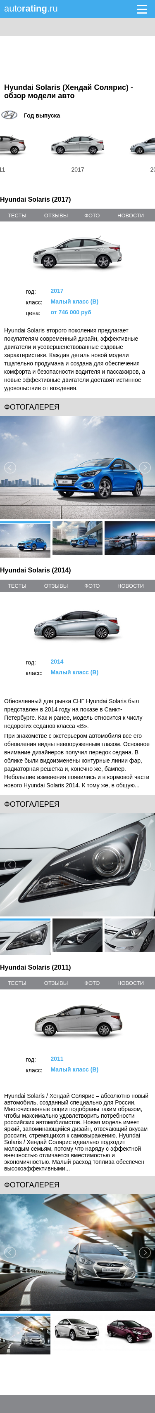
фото (92, 215)
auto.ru (31, 8)
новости (130, 215)
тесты (17, 215)
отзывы (56, 215)
